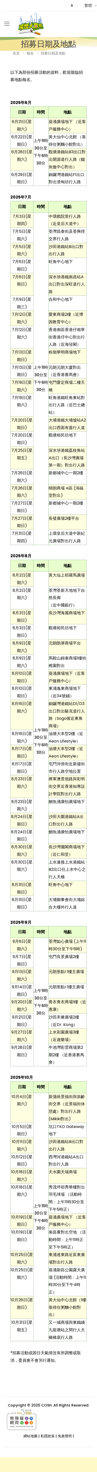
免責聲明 (65, 1436)
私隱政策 (48, 1436)
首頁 (16, 53)
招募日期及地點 (53, 53)
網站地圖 (30, 1436)
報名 (30, 53)
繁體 (88, 5)
